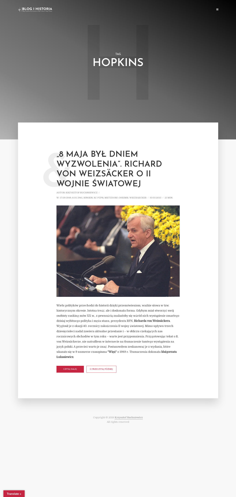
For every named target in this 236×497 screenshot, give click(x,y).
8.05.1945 (77, 197)
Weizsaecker (137, 197)
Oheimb (123, 197)
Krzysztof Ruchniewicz (82, 192)
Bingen (88, 197)
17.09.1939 (65, 197)
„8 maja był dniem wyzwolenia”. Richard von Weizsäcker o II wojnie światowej (109, 169)
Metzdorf (111, 197)
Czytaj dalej (70, 369)
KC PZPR (99, 197)
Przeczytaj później (101, 369)
